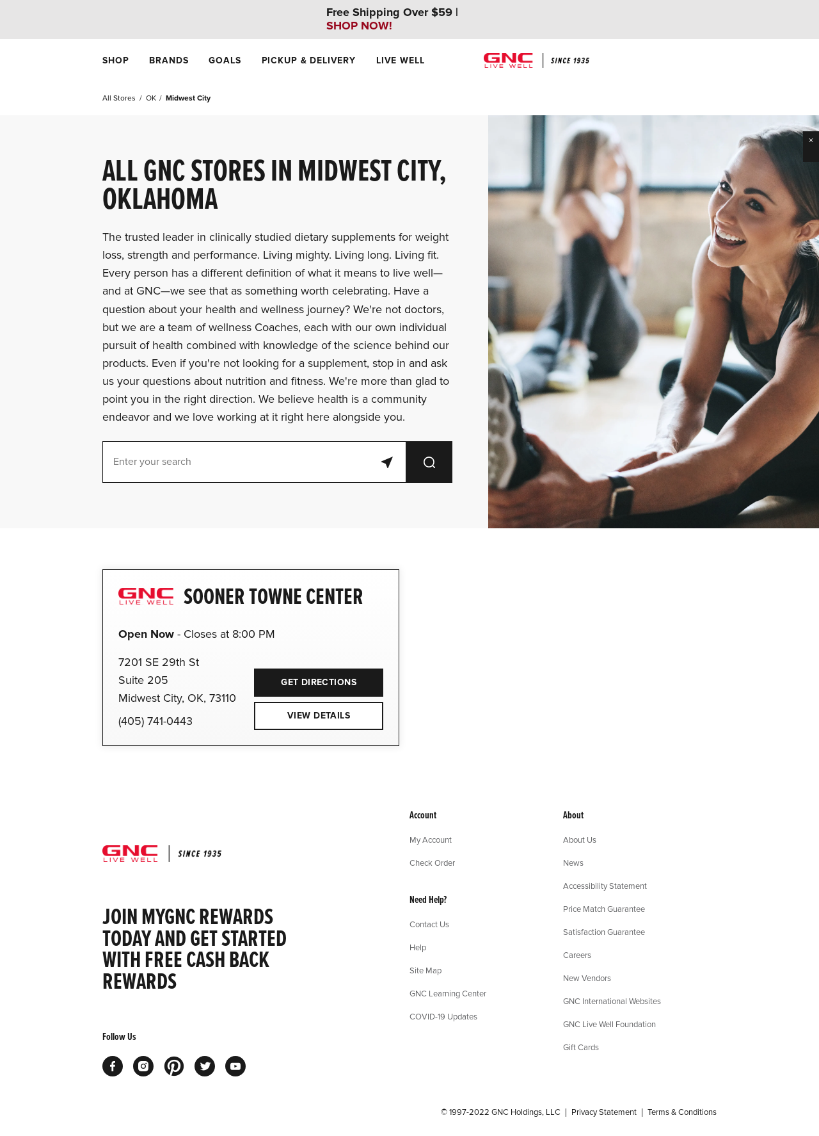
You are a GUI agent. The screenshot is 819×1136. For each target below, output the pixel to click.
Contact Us (429, 924)
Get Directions (305, 678)
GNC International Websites (612, 1001)
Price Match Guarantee (604, 908)
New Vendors (587, 978)
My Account (431, 839)
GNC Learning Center (448, 993)
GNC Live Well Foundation (609, 1024)
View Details (318, 715)
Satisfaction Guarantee (604, 931)
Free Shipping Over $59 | (392, 19)
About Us (579, 839)
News (573, 862)
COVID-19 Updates (443, 1016)
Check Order (432, 862)
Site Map (425, 970)
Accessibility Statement (605, 885)
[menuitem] (115, 60)
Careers (577, 955)
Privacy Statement (604, 1112)
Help (418, 947)
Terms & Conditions (682, 1112)
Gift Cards (581, 1047)
